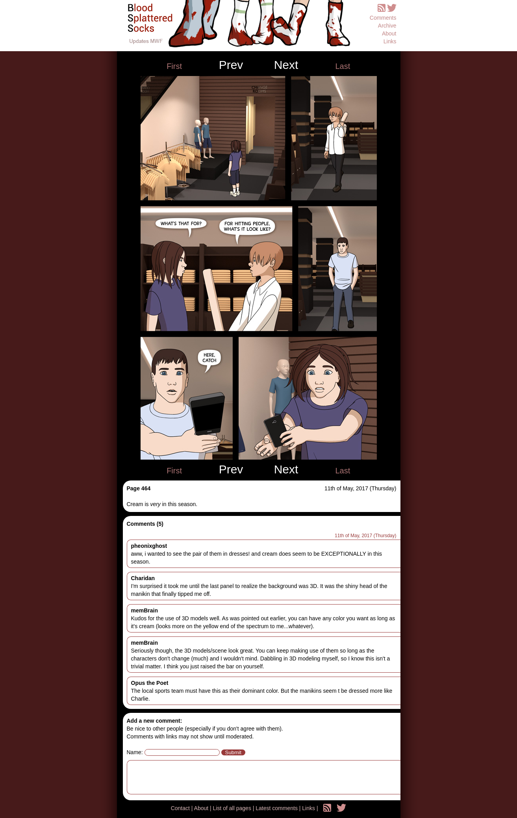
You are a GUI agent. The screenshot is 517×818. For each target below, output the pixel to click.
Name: (135, 752)
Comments (383, 18)
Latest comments (277, 808)
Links (390, 41)
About (389, 33)
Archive (387, 25)
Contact (181, 808)
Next (286, 65)
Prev (231, 65)
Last (342, 66)
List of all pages (233, 808)
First (174, 66)
